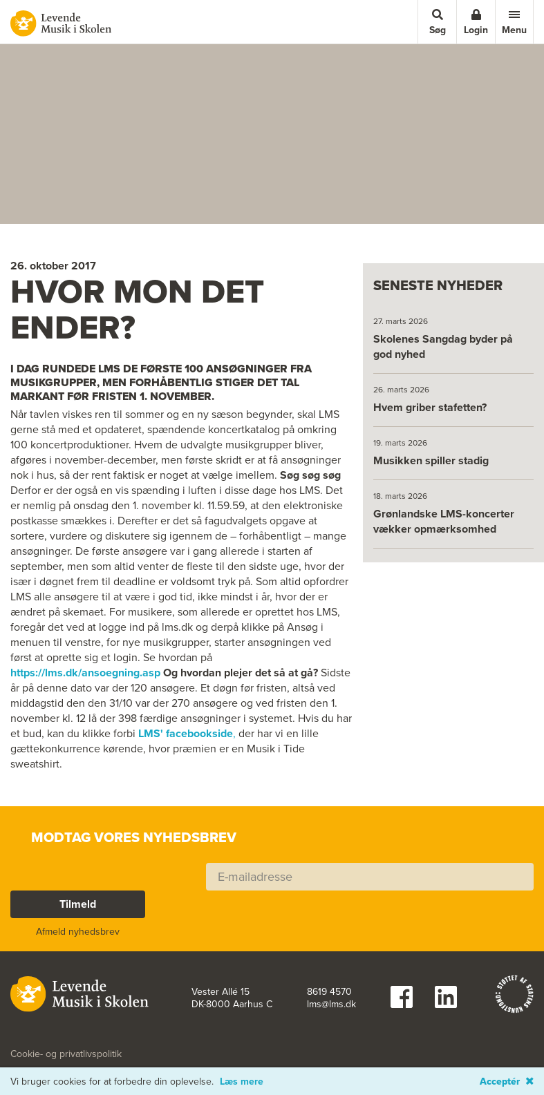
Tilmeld (77, 904)
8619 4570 (329, 992)
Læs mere (241, 1082)
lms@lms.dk (331, 1004)
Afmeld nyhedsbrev (78, 931)
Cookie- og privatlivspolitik (66, 1054)
